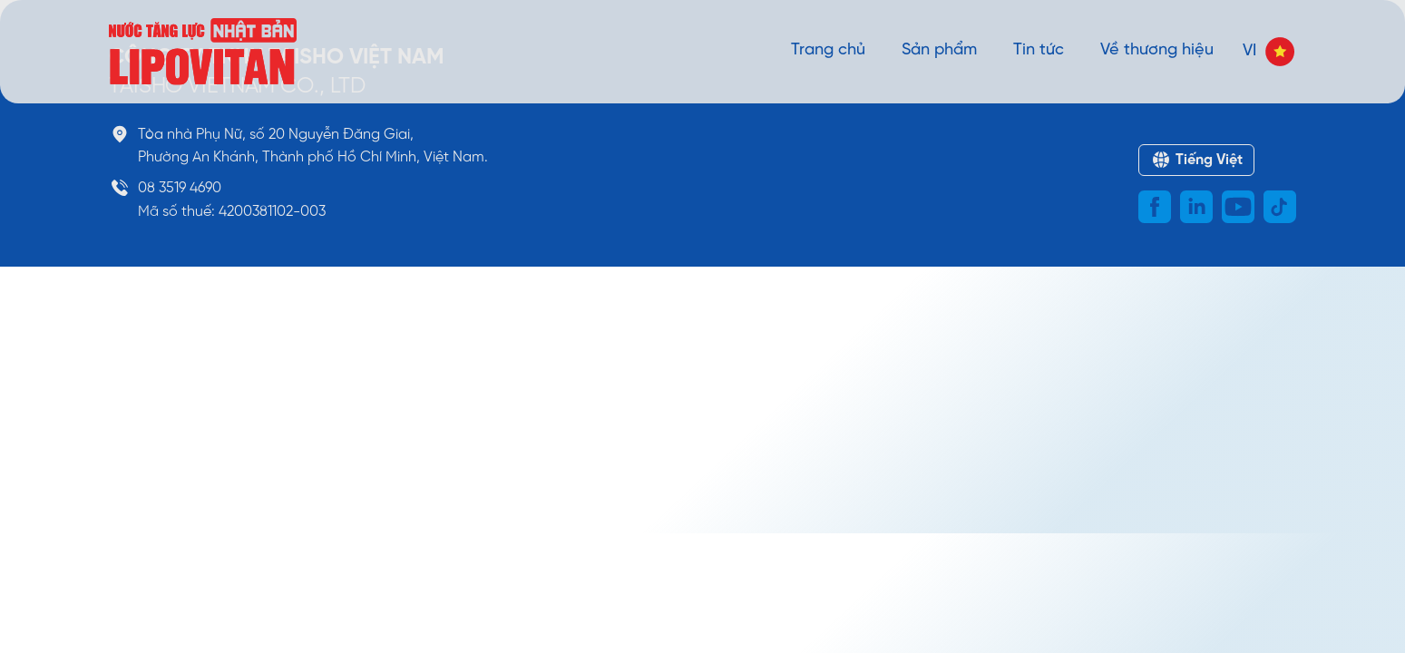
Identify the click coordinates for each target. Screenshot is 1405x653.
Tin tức (1038, 50)
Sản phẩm (939, 50)
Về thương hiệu (1157, 50)
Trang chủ (828, 50)
